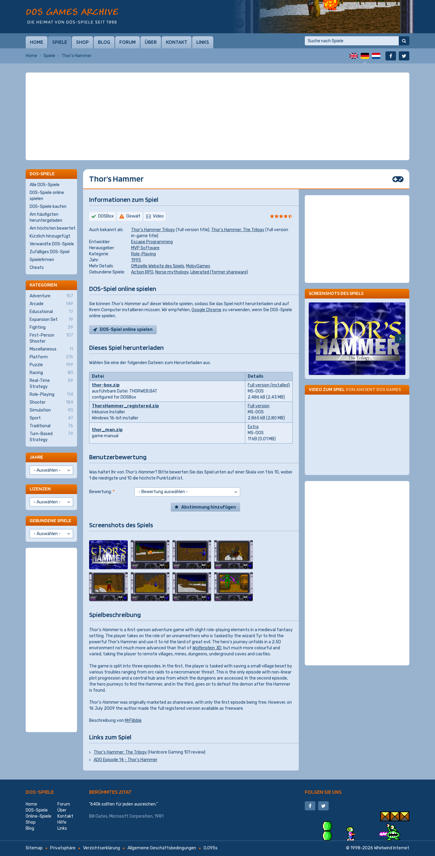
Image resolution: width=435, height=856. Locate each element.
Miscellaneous (51, 349)
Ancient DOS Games (378, 389)
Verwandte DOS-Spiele (52, 244)
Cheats (37, 267)
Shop (82, 42)
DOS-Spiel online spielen (126, 329)
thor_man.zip (107, 429)
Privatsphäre (63, 848)
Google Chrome (206, 309)
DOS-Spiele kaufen (48, 206)
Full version (258, 406)
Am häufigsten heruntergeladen (46, 217)
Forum (127, 42)
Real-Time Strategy (51, 383)
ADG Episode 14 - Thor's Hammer (125, 759)
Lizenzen (40, 489)
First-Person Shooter (51, 338)
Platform (51, 357)
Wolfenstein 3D (206, 648)
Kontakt (176, 42)
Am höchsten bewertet (53, 228)
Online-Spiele (38, 816)
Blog (104, 42)
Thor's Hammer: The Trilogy (237, 229)
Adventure (51, 296)
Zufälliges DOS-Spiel (49, 251)
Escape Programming (152, 241)
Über (151, 42)
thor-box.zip (106, 385)
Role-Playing (143, 254)
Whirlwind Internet (391, 848)
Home (36, 42)
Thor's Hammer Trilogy (153, 229)
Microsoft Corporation (131, 816)
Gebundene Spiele (50, 520)
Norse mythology (171, 272)
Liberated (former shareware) (219, 272)
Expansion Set (51, 320)
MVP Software (145, 247)
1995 (136, 260)
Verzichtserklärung (101, 848)
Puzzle (51, 365)
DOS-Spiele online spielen (47, 195)
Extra (253, 426)
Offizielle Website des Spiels (157, 266)
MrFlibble (133, 720)
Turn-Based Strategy (51, 436)
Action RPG (142, 272)
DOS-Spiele (40, 792)
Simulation (51, 410)
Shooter (51, 402)
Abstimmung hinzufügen (208, 507)
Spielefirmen (42, 259)
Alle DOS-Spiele (45, 184)
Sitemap (34, 848)
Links (202, 42)
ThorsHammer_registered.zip (125, 406)
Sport (51, 418)
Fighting (51, 328)
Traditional (51, 426)
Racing (51, 373)
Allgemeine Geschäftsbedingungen (161, 848)
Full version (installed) (269, 385)
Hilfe (61, 822)
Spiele (59, 42)
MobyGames (198, 266)
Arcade (51, 304)
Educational (51, 312)
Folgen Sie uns (323, 792)
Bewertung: (101, 491)
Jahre (36, 457)
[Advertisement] (217, 87)
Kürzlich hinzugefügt (50, 236)
